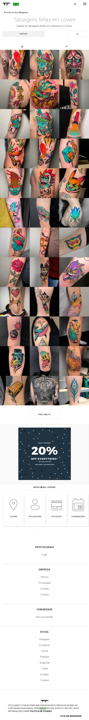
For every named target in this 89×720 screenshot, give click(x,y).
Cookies (44, 588)
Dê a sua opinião (44, 617)
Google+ (44, 674)
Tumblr (44, 651)
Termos (44, 577)
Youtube (44, 680)
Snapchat (45, 662)
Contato (44, 594)
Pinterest (44, 657)
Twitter (44, 668)
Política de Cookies (41, 711)
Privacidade (44, 583)
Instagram (44, 639)
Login (44, 554)
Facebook (44, 645)
